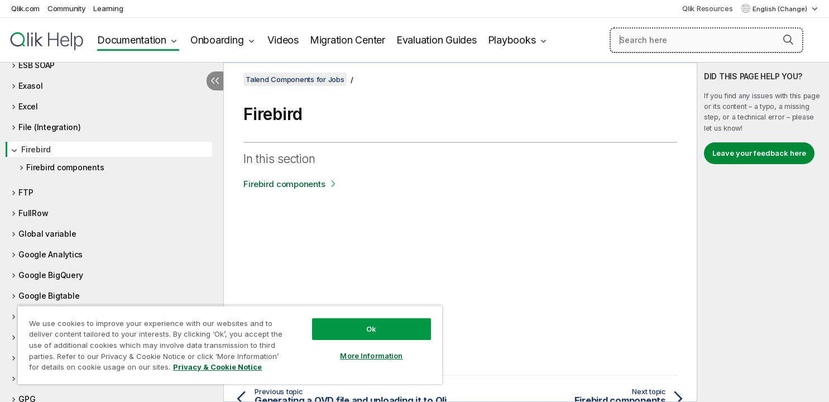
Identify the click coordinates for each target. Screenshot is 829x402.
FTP (25, 192)
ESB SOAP (36, 65)
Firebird (36, 149)
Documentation (131, 40)
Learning (108, 8)
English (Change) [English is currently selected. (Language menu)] (781, 9)
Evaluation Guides (436, 40)
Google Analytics (50, 254)
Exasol (30, 85)
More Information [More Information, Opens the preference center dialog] (371, 355)
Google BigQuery (50, 275)
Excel (28, 106)
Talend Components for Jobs (295, 79)
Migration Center (347, 40)
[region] (230, 344)
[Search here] (706, 40)
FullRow (33, 213)
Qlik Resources (707, 8)
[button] (788, 39)
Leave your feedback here (759, 153)
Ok (371, 328)
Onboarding (217, 40)
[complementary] (763, 232)
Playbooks (512, 40)
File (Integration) (49, 127)
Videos (283, 40)
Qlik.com (25, 8)
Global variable (47, 233)
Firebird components (65, 167)
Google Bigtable (48, 295)
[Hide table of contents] (215, 80)
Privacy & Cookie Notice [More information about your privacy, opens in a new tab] (217, 366)
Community (66, 8)
